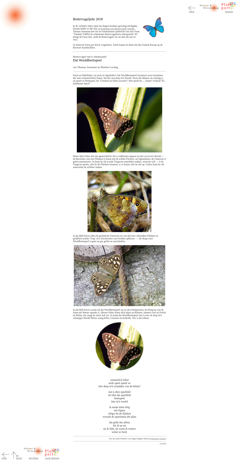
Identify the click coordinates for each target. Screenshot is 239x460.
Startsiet (229, 11)
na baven (19, 456)
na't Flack (33, 458)
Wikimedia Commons (158, 439)
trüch (191, 11)
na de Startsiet (52, 458)
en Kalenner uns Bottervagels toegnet (116, 28)
